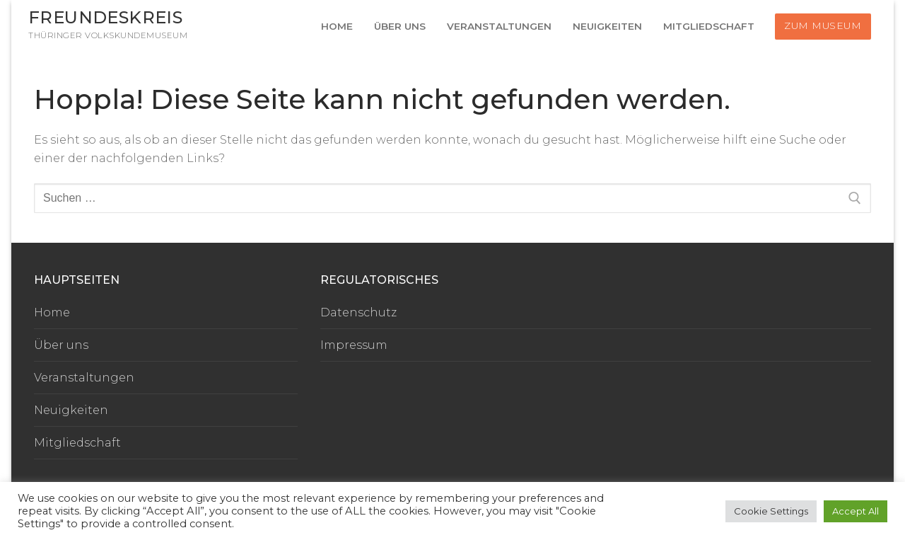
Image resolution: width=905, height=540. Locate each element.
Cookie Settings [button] (771, 511)
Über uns (61, 345)
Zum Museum (822, 25)
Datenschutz (358, 312)
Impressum (353, 345)
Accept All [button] (855, 511)
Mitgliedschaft (77, 442)
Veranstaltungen (84, 377)
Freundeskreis (105, 17)
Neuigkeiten (71, 410)
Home (52, 312)
